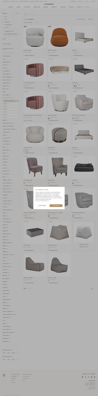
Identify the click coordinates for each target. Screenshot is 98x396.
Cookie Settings (42, 205)
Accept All (56, 205)
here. (48, 200)
